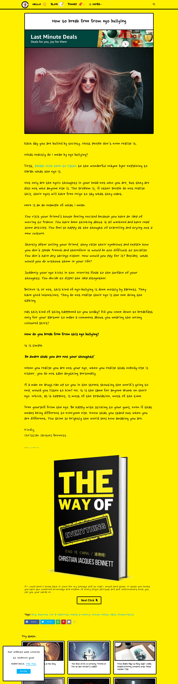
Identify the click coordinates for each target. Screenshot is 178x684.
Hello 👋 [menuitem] (39, 5)
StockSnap (31, 447)
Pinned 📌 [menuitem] (75, 5)
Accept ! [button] (23, 672)
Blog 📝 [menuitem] (57, 5)
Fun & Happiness (59, 614)
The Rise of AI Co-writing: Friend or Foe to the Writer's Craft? (88, 665)
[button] (154, 4)
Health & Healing (80, 614)
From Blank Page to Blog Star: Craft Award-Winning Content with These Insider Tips (134, 667)
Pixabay (37, 447)
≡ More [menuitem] (94, 5)
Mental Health (100, 614)
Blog (34, 614)
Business (43, 614)
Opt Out (31, 664)
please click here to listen (56, 166)
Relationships (126, 614)
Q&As (113, 614)
